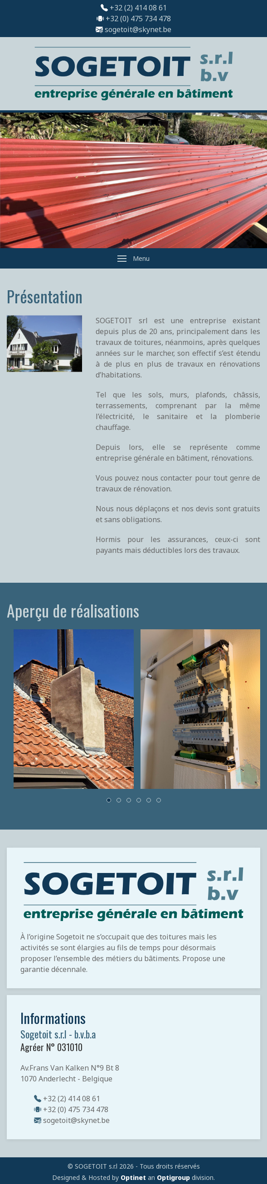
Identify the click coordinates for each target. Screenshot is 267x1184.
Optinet (133, 1177)
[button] (133, 258)
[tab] (109, 800)
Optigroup (173, 1177)
